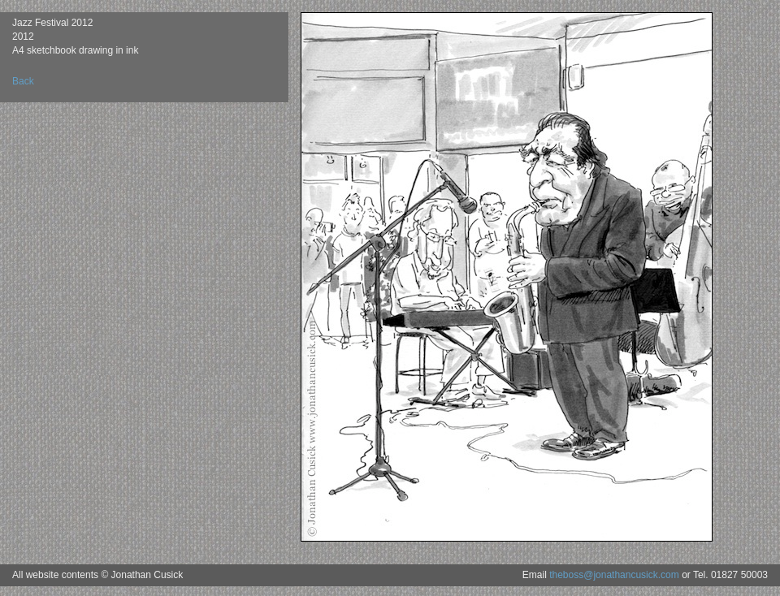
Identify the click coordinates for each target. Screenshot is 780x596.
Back (23, 81)
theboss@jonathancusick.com (614, 575)
